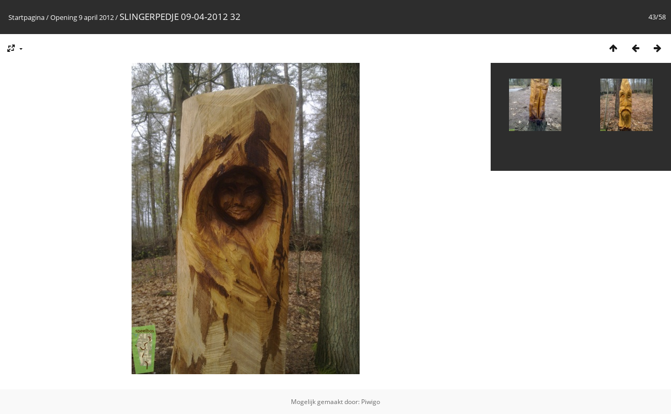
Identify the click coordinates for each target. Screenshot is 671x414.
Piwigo (370, 401)
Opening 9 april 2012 (82, 17)
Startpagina (26, 17)
